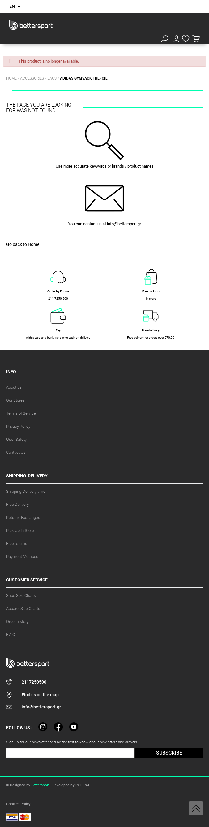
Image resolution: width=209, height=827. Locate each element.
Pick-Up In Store (20, 530)
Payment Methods (22, 556)
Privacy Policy (18, 426)
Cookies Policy (18, 804)
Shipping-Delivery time (25, 491)
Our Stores (15, 400)
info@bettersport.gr (124, 223)
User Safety (16, 439)
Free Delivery (17, 504)
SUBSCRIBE (169, 753)
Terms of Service (21, 413)
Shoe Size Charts (21, 595)
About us (14, 387)
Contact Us (16, 452)
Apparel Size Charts (23, 608)
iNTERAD (82, 785)
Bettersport (40, 785)
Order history (17, 621)
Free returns (16, 543)
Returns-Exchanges (23, 517)
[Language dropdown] (15, 6)
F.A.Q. (11, 634)
